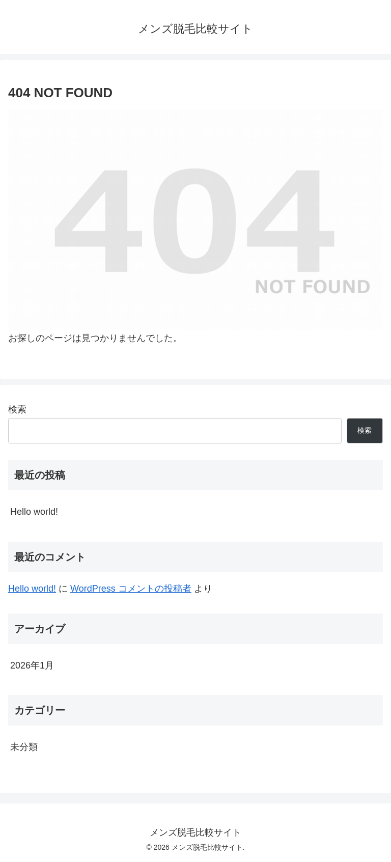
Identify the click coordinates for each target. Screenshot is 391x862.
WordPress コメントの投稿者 (130, 588)
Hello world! (34, 512)
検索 (17, 409)
